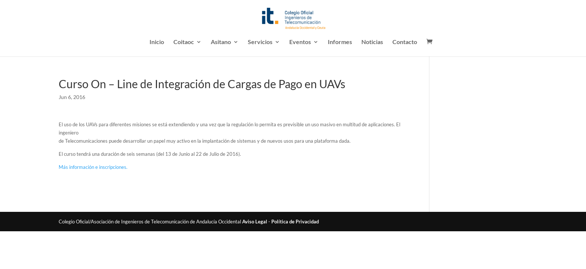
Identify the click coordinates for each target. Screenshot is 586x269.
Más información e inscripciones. (93, 167)
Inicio (156, 42)
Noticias (372, 42)
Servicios (260, 42)
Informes (340, 42)
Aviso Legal (254, 222)
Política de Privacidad (295, 222)
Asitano (221, 42)
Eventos (300, 42)
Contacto (404, 42)
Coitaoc (183, 42)
